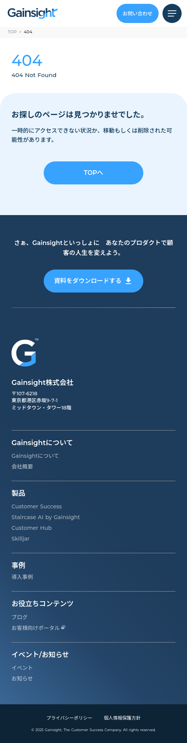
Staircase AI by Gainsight (45, 517)
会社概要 (22, 466)
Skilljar (20, 538)
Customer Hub (31, 528)
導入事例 (22, 577)
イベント (22, 668)
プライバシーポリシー (69, 718)
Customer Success (36, 506)
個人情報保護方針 (122, 718)
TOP (12, 32)
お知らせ (22, 678)
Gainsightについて (35, 456)
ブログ (19, 617)
